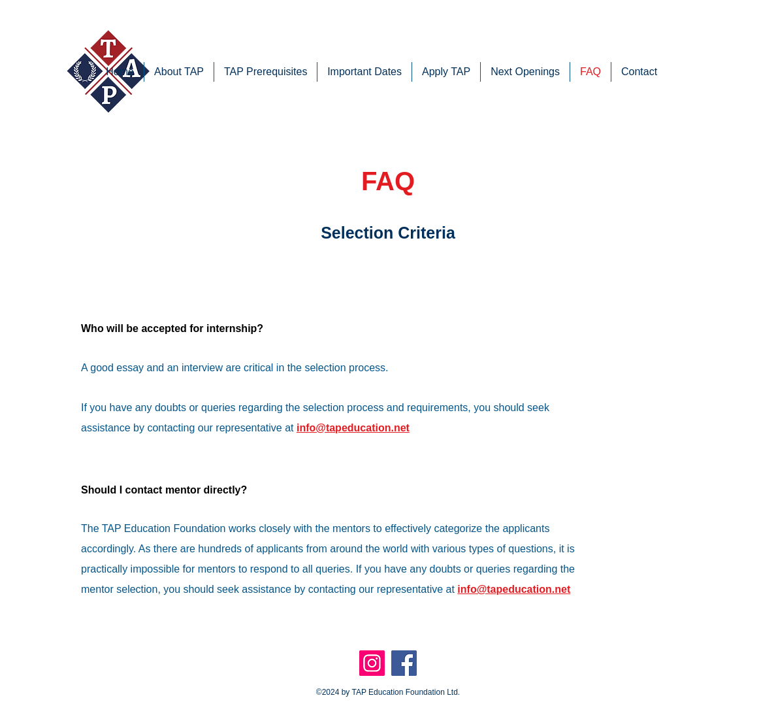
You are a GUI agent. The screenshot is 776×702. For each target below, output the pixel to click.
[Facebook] (404, 663)
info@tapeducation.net (353, 427)
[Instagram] (372, 663)
